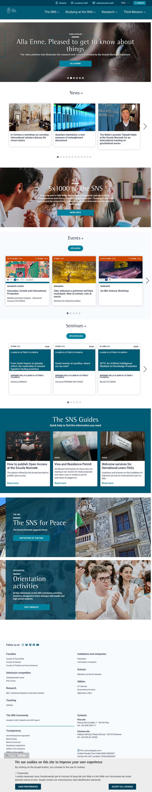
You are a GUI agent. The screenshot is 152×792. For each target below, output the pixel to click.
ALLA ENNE (75, 63)
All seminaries (76, 343)
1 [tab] (67, 78)
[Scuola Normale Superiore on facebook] (34, 642)
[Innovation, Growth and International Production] (27, 286)
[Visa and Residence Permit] (75, 466)
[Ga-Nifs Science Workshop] (120, 282)
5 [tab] (79, 78)
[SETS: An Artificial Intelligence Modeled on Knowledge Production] (119, 376)
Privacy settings (17, 755)
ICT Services (82, 685)
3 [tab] (73, 78)
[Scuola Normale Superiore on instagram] (23, 642)
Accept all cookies (122, 786)
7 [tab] (75, 159)
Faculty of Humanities (16, 656)
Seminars (76, 332)
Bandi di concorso (14, 743)
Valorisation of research (88, 660)
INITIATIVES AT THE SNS (31, 545)
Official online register (16, 754)
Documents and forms (87, 689)
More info (75, 215)
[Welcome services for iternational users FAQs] (122, 466)
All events (75, 253)
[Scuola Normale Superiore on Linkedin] (30, 642)
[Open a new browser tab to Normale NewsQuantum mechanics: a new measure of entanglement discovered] (74, 127)
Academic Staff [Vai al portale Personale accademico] (86, 3)
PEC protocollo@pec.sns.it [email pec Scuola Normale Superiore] (91, 750)
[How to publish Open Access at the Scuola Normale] (28, 466)
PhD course (11, 680)
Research (108, 12)
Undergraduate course (16, 676)
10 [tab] (84, 159)
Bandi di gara (12, 740)
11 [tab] (87, 159)
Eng (126, 3)
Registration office (85, 692)
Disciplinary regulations (17, 747)
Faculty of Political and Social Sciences (24, 664)
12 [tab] (90, 159)
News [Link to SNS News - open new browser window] (76, 94)
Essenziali (23, 773)
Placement (82, 656)
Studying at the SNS (79, 12)
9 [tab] (81, 159)
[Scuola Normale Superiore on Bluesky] (26, 642)
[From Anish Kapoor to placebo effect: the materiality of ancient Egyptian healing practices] (30, 376)
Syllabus (10, 705)
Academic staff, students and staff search (25, 720)
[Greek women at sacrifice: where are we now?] (74, 376)
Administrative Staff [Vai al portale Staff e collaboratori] (110, 3)
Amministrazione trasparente (19, 736)
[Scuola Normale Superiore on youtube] (37, 642)
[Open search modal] (139, 3)
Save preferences (28, 786)
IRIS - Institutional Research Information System (28, 692)
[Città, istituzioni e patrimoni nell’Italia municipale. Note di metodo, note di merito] (74, 285)
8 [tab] (78, 159)
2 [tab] (70, 78)
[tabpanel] (75, 52)
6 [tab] (82, 78)
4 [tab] (76, 78)
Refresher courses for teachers (91, 672)
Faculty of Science (14, 660)
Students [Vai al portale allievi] (67, 3)
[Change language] (129, 3)
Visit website (31, 614)
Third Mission (133, 12)
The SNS (50, 12)
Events (75, 242)
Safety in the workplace (17, 751)
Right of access (13, 758)
